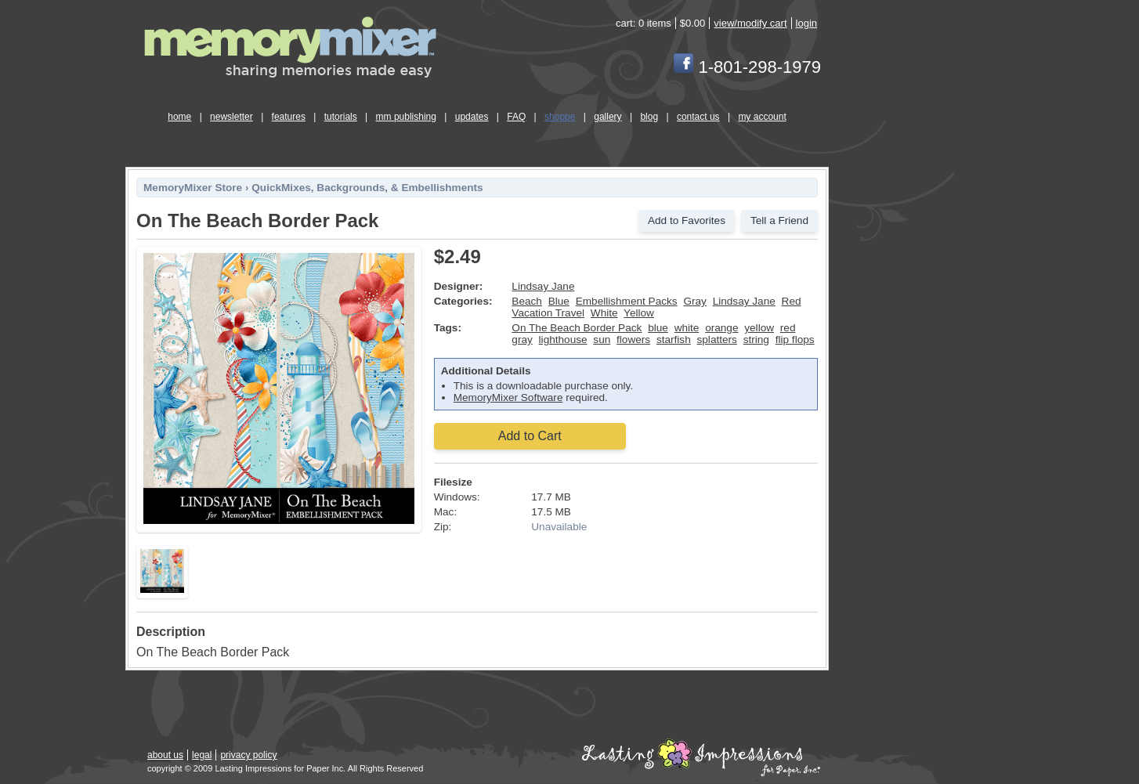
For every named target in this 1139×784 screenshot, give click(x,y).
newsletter (231, 116)
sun (601, 339)
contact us (698, 116)
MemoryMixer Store (192, 187)
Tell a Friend (779, 220)
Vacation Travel (548, 313)
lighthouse (563, 339)
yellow (759, 328)
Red (791, 301)
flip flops (795, 339)
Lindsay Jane (543, 286)
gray (522, 339)
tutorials (340, 116)
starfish (673, 339)
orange (721, 328)
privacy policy (248, 755)
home (179, 116)
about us (165, 755)
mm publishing (406, 116)
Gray (694, 301)
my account (762, 116)
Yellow (639, 313)
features (289, 116)
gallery (607, 116)
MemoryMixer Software (508, 397)
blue (658, 328)
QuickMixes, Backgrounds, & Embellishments (367, 187)
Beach (527, 301)
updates (472, 116)
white (687, 328)
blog (649, 116)
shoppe (559, 116)
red (788, 328)
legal (202, 755)
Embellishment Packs (627, 301)
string (756, 339)
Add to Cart (530, 436)
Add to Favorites (686, 220)
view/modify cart (750, 23)
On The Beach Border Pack (577, 328)
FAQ (516, 116)
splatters (717, 339)
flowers (633, 339)
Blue (559, 301)
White (604, 313)
